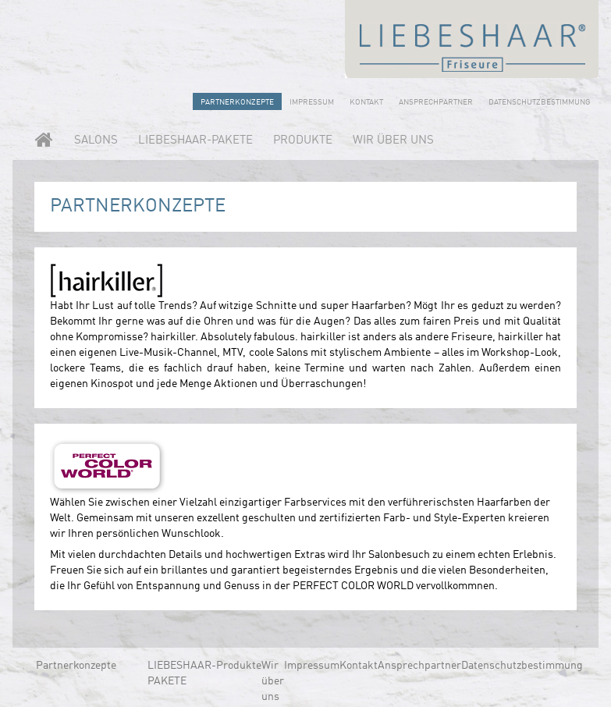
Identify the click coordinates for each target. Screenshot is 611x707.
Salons (96, 141)
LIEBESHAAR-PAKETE (195, 141)
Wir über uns (393, 141)
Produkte (302, 141)
